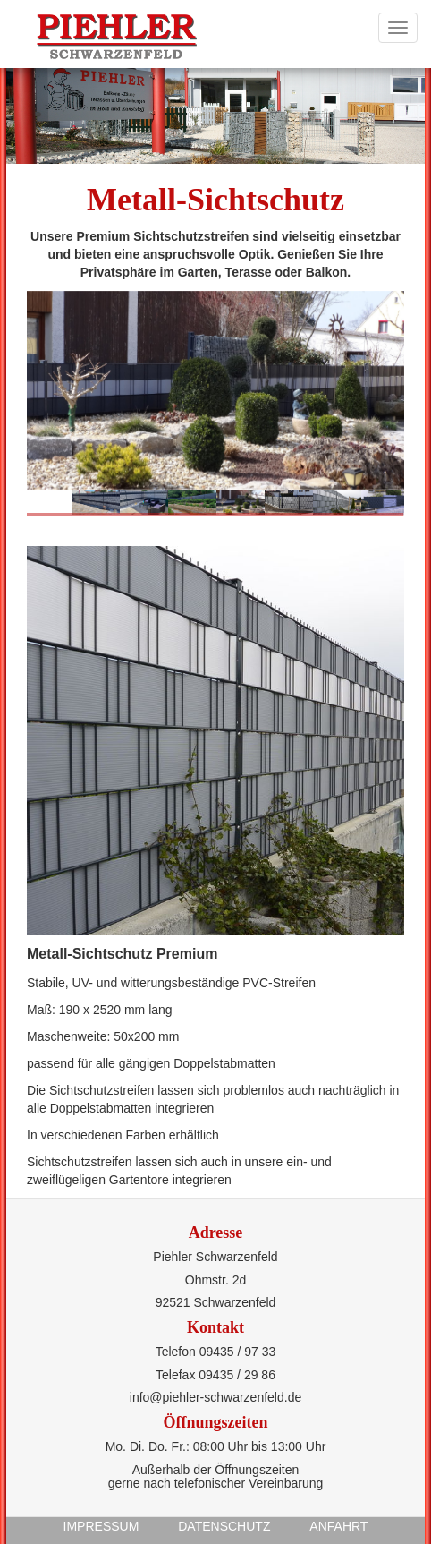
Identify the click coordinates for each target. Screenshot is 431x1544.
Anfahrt (338, 1526)
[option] (215, 390)
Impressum (101, 1526)
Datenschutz (224, 1526)
